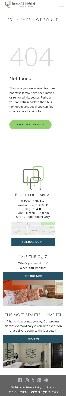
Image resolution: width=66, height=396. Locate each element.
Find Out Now (33, 276)
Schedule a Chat (33, 241)
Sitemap (51, 387)
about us (33, 338)
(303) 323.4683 (33, 209)
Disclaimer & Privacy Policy (25, 387)
